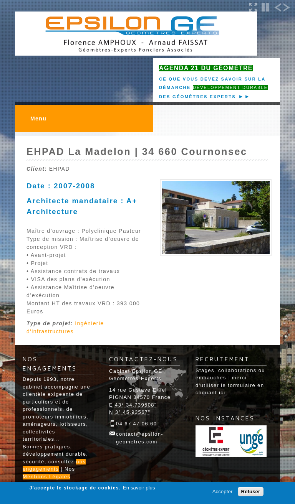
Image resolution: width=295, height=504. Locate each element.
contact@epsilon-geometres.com (139, 438)
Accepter (222, 491)
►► (243, 96)
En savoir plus (139, 488)
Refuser (250, 491)
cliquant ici (210, 392)
